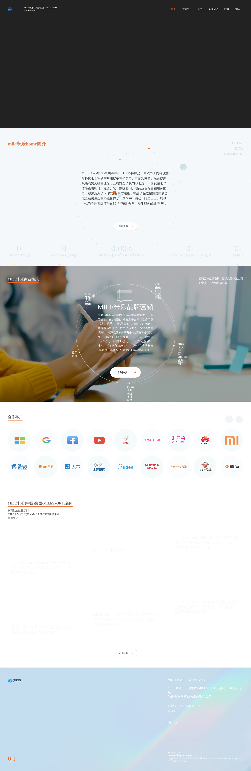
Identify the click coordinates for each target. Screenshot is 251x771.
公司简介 (187, 9)
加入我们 (172, 711)
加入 (237, 9)
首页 (173, 9)
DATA (239, 164)
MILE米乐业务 (196, 680)
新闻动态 (213, 9)
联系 (226, 9)
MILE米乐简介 (176, 680)
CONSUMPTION (231, 169)
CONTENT (236, 158)
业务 (200, 9)
